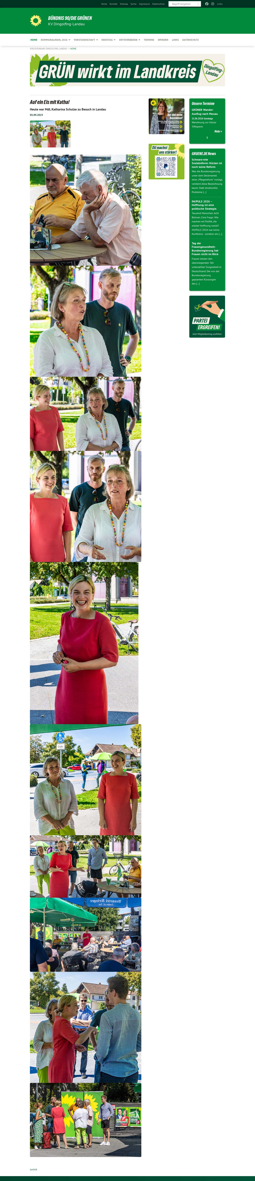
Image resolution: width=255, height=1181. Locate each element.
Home (104, 3)
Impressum (144, 3)
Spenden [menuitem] (163, 40)
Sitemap (124, 3)
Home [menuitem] (33, 40)
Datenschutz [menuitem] (190, 40)
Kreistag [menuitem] (107, 40)
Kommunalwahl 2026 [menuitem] (54, 40)
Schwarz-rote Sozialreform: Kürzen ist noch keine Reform (207, 163)
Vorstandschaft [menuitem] (84, 40)
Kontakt (113, 3)
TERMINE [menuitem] (149, 40)
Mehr (217, 131)
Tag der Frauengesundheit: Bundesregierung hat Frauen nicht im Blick (205, 248)
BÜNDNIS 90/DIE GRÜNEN (70, 18)
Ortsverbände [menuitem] (128, 40)
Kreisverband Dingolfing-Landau (49, 48)
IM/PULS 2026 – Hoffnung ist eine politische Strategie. (204, 205)
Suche (133, 3)
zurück (33, 1169)
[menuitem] (104, 4)
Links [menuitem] (219, 3)
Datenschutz (158, 3)
